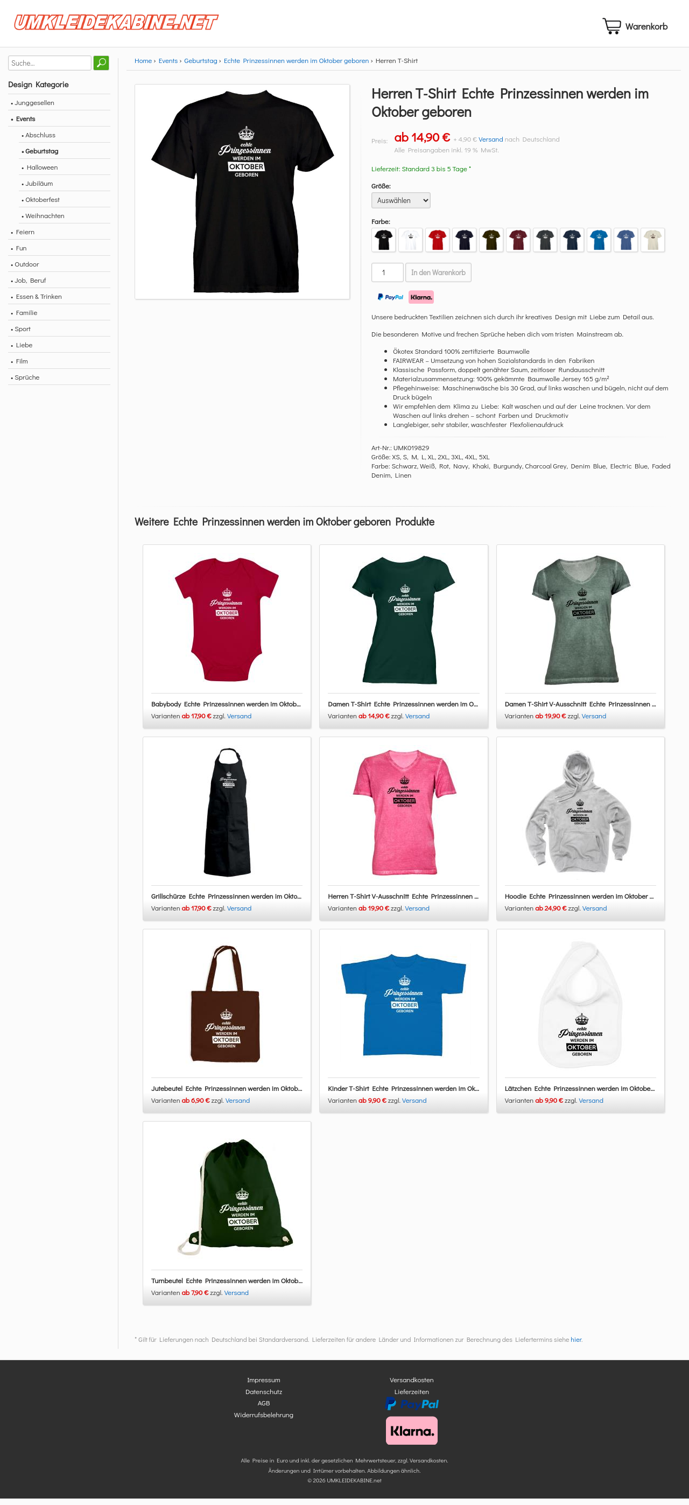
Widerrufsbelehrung (263, 1420)
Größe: (381, 192)
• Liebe (21, 350)
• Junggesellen (32, 108)
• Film (19, 367)
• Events (23, 124)
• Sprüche (25, 383)
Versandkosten (412, 1386)
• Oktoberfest (41, 205)
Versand (491, 145)
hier (576, 1346)
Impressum (263, 1386)
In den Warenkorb (438, 279)
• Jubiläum (37, 189)
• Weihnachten (43, 221)
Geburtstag (201, 66)
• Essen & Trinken (36, 302)
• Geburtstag (40, 157)
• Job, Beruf (28, 286)
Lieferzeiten (412, 1397)
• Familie (24, 318)
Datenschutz (263, 1397)
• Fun (19, 253)
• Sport (21, 334)
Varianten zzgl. (189, 722)
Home (143, 66)
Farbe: (380, 227)
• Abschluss (38, 140)
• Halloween (40, 173)
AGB (264, 1409)
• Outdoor (25, 270)
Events (168, 66)
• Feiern (22, 237)
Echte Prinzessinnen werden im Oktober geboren (296, 66)
